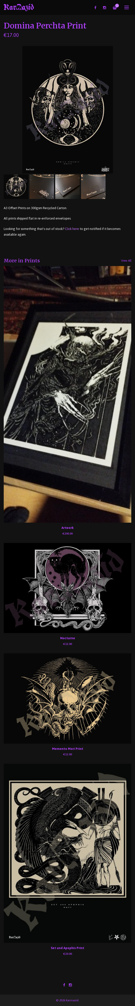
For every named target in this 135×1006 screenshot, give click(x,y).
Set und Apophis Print (67, 948)
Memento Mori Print (67, 749)
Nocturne (67, 638)
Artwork (67, 528)
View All (126, 260)
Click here (72, 229)
